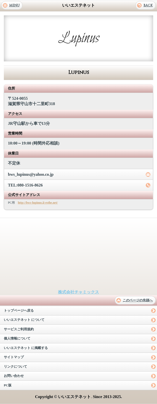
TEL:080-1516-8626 (25, 185)
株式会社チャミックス (78, 292)
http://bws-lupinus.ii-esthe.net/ (38, 202)
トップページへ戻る (19, 310)
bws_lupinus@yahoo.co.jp (31, 174)
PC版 (8, 385)
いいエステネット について (24, 320)
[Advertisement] (78, 254)
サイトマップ (14, 357)
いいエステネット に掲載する (26, 348)
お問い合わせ (14, 376)
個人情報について (17, 338)
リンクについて (15, 366)
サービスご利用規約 (19, 329)
